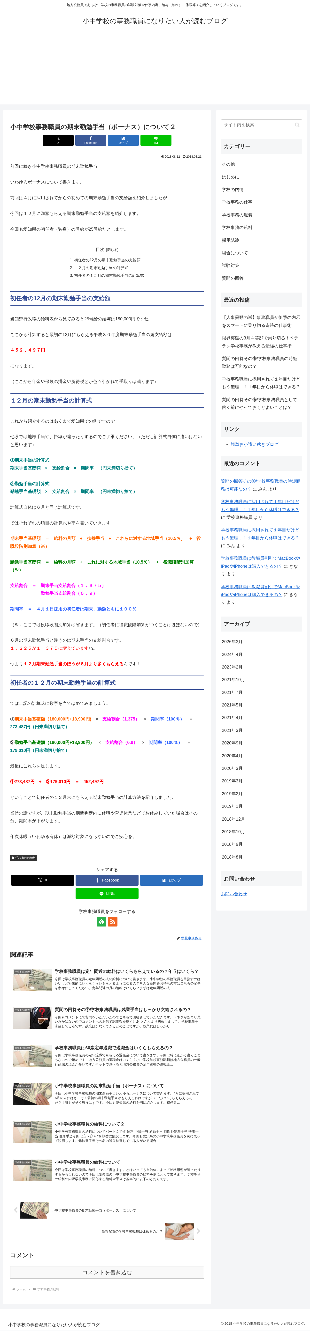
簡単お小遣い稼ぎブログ (255, 444)
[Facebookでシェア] (90, 140)
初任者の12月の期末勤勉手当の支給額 (107, 260)
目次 (100, 249)
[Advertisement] (155, 70)
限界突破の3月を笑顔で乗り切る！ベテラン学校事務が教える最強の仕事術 (260, 342)
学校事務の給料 (24, 858)
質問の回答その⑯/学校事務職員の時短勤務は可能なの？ (259, 362)
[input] (261, 124)
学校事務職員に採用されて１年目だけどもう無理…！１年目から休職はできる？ (261, 383)
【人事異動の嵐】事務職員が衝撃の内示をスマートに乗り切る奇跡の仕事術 (261, 321)
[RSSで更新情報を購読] (112, 922)
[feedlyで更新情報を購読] (101, 922)
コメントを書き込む (107, 1273)
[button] (297, 125)
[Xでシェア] (58, 140)
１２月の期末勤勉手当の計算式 (101, 268)
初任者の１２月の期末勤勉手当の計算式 (109, 276)
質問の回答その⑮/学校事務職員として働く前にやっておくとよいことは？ (259, 403)
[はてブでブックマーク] (123, 140)
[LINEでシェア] (155, 140)
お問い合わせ (234, 893)
